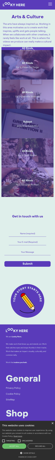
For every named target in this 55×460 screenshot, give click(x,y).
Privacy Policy (13, 388)
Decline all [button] (40, 446)
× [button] (52, 423)
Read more (18, 436)
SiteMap (10, 400)
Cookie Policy (13, 394)
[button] (50, 4)
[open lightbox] (27, 48)
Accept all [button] (14, 446)
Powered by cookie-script (27, 457)
